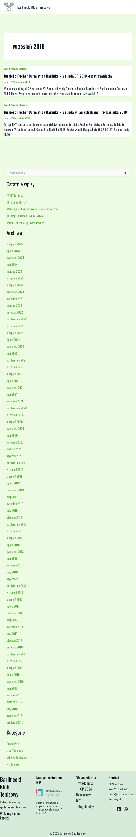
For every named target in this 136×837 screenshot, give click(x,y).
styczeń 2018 (14, 579)
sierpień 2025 (15, 244)
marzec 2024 (14, 271)
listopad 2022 (15, 312)
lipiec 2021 (13, 380)
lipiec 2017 (13, 606)
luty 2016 (12, 709)
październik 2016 (16, 654)
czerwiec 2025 (15, 257)
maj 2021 (12, 394)
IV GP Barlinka (15, 195)
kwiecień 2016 (15, 695)
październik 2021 (16, 360)
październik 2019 (16, 462)
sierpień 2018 (15, 538)
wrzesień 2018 (15, 531)
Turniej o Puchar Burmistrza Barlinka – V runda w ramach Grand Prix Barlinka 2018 (65, 112)
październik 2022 (16, 319)
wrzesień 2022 (15, 326)
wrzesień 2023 (15, 278)
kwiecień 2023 (15, 298)
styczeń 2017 (14, 640)
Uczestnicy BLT (83, 797)
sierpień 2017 (14, 599)
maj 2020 (12, 435)
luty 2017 (12, 633)
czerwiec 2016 (15, 681)
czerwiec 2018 (15, 551)
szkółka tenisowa (17, 757)
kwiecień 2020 (15, 442)
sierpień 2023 (15, 285)
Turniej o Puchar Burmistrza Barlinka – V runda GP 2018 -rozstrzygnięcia (58, 76)
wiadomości (22, 69)
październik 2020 (17, 408)
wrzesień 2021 (15, 367)
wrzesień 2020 (15, 415)
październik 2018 (16, 524)
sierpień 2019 (15, 476)
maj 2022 (12, 353)
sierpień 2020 (15, 421)
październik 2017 (16, 585)
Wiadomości (86, 783)
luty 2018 (12, 572)
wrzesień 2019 (15, 469)
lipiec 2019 (13, 483)
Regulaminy (86, 806)
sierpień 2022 (15, 333)
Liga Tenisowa (15, 750)
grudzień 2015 (15, 722)
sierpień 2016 (15, 667)
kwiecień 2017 (15, 627)
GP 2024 (86, 789)
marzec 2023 (14, 305)
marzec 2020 (14, 449)
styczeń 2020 (14, 456)
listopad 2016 (15, 647)
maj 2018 (12, 558)
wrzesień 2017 (15, 592)
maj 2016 (12, 688)
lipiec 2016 (13, 674)
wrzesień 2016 (15, 661)
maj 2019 (12, 497)
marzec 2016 (14, 702)
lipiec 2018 (13, 545)
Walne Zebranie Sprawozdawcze (25, 223)
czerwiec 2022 (15, 346)
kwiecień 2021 (15, 401)
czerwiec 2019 (15, 490)
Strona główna (86, 777)
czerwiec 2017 (15, 613)
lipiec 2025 (13, 251)
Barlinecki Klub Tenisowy (33, 7)
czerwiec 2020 (15, 428)
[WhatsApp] (126, 809)
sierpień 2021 (14, 374)
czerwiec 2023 (15, 291)
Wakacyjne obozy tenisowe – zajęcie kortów (32, 209)
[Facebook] (118, 809)
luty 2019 (12, 510)
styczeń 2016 (14, 715)
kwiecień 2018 (15, 565)
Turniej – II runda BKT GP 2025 (25, 216)
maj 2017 (12, 620)
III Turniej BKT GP (17, 202)
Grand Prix (9, 69)
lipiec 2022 (13, 339)
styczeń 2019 (14, 517)
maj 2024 (12, 264)
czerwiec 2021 (15, 387)
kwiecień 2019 (15, 503)
